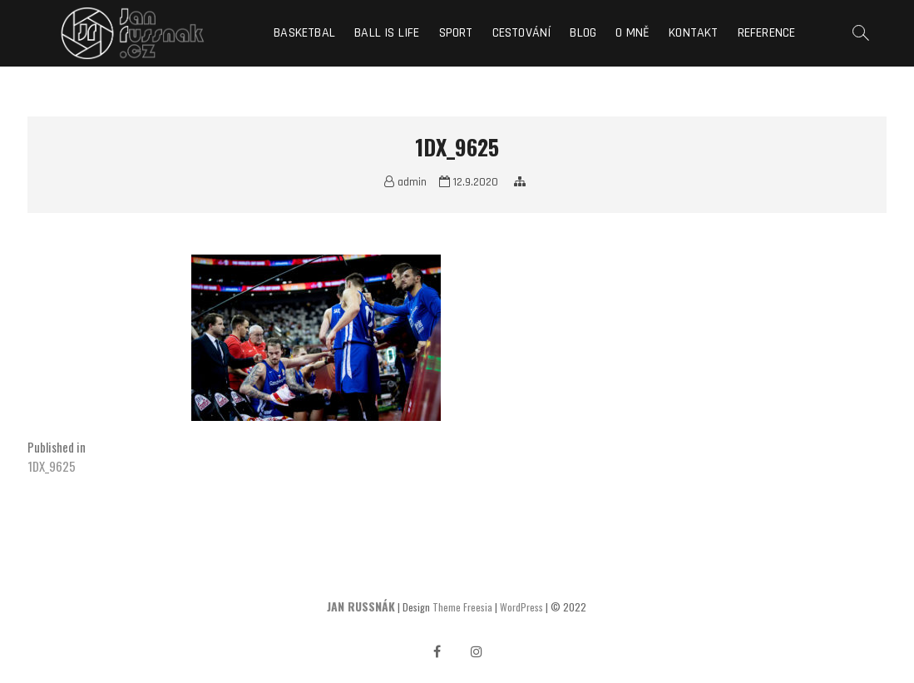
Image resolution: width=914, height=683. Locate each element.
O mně (632, 33)
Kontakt (693, 33)
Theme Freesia (462, 607)
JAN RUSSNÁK (361, 606)
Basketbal (304, 33)
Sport (456, 33)
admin (405, 182)
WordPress (521, 607)
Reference (767, 33)
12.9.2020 (468, 182)
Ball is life (386, 33)
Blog (583, 33)
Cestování (521, 33)
